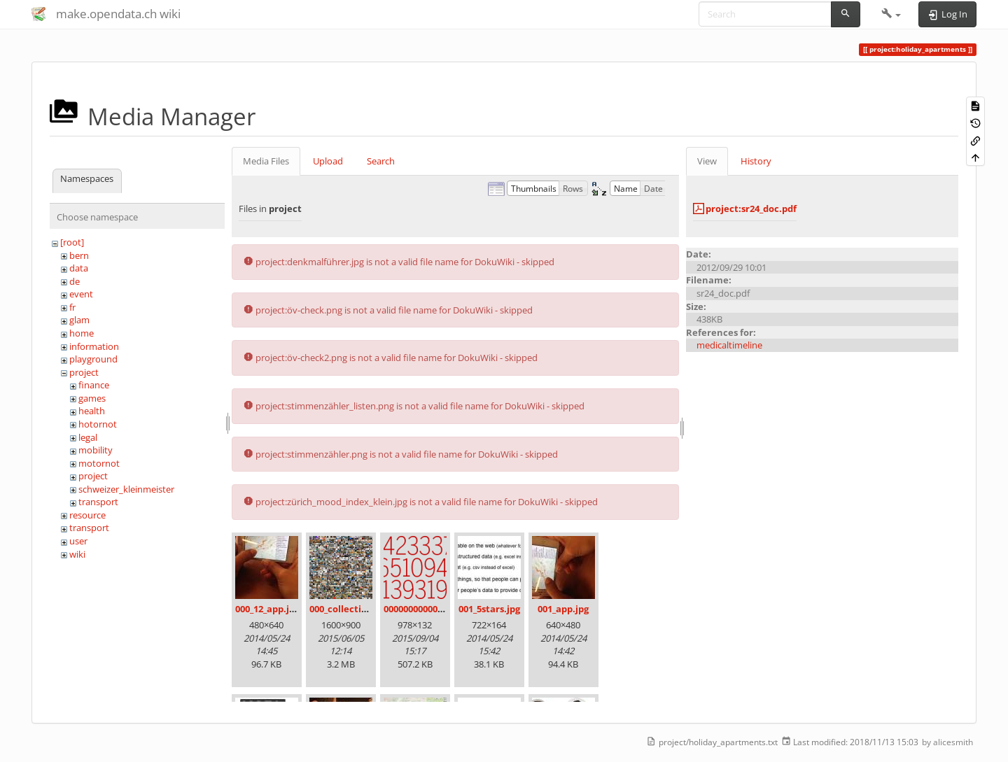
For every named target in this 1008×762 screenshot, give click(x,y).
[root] (72, 242)
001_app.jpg (563, 608)
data (78, 268)
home (81, 333)
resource (87, 515)
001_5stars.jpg (489, 608)
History (756, 161)
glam (79, 319)
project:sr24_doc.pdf (751, 208)
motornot (99, 463)
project (84, 372)
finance (93, 385)
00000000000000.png (428, 608)
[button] (891, 14)
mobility (95, 450)
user (78, 541)
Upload (328, 161)
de (74, 281)
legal (87, 437)
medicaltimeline (729, 345)
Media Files (266, 161)
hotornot (97, 424)
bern (79, 255)
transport (98, 501)
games (92, 398)
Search (381, 161)
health (91, 410)
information (94, 346)
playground (93, 359)
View (707, 161)
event (81, 294)
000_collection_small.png (365, 608)
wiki (77, 554)
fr (72, 307)
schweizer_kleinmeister (126, 489)
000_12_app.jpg (267, 608)
